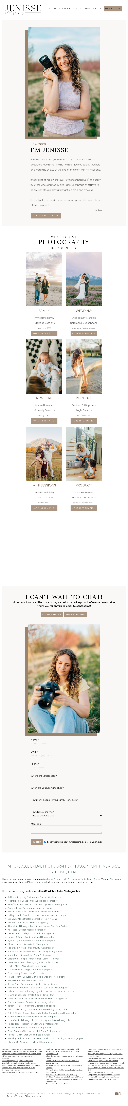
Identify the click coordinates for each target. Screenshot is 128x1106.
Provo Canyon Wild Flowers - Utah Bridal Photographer (34, 1031)
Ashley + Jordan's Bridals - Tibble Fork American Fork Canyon (37, 915)
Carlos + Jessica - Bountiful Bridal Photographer (31, 1002)
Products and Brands (90, 879)
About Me (78, 9)
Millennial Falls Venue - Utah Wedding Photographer (32, 901)
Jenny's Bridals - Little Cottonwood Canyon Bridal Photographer (38, 904)
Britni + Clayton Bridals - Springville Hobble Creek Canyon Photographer (42, 1013)
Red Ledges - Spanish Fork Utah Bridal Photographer (33, 1024)
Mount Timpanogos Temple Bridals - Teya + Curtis (32, 995)
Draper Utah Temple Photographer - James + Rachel (33, 958)
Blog (87, 9)
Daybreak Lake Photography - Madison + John (30, 908)
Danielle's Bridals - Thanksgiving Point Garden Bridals (33, 962)
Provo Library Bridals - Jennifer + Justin (26, 973)
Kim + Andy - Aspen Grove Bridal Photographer (30, 955)
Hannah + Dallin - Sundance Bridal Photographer (31, 937)
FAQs (27, 1096)
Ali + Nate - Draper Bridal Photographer (26, 929)
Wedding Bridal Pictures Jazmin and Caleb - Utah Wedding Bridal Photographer (46, 1038)
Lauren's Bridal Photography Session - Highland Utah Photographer (39, 1020)
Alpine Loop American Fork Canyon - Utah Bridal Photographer (38, 987)
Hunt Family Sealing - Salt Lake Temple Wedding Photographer (38, 1009)
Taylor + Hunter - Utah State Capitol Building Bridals (32, 1006)
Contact (97, 9)
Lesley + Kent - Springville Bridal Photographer (30, 969)
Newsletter (36, 1096)
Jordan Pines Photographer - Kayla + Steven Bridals (32, 984)
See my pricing (51, 614)
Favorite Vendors (15, 1096)
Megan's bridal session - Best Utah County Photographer (35, 951)
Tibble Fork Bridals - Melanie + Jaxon (25, 980)
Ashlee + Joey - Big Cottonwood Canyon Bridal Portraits (34, 897)
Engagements (60, 879)
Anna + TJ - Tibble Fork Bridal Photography (28, 922)
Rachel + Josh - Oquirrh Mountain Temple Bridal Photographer (37, 998)
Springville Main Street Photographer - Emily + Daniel (33, 919)
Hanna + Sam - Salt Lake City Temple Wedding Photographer (37, 977)
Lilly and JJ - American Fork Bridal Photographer (30, 1042)
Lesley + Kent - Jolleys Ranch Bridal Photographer (31, 933)
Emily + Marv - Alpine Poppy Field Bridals (27, 966)
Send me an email (38, 882)
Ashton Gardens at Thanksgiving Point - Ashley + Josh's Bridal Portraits (41, 991)
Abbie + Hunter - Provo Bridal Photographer (28, 944)
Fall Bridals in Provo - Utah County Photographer (31, 948)
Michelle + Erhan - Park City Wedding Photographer (32, 1016)
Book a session (112, 9)
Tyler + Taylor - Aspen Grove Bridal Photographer (31, 940)
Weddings (48, 879)
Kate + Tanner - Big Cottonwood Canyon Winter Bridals (34, 911)
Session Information (60, 9)
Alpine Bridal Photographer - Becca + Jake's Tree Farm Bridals (37, 926)
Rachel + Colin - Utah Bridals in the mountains (30, 1034)
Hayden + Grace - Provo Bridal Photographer (29, 1027)
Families (72, 879)
